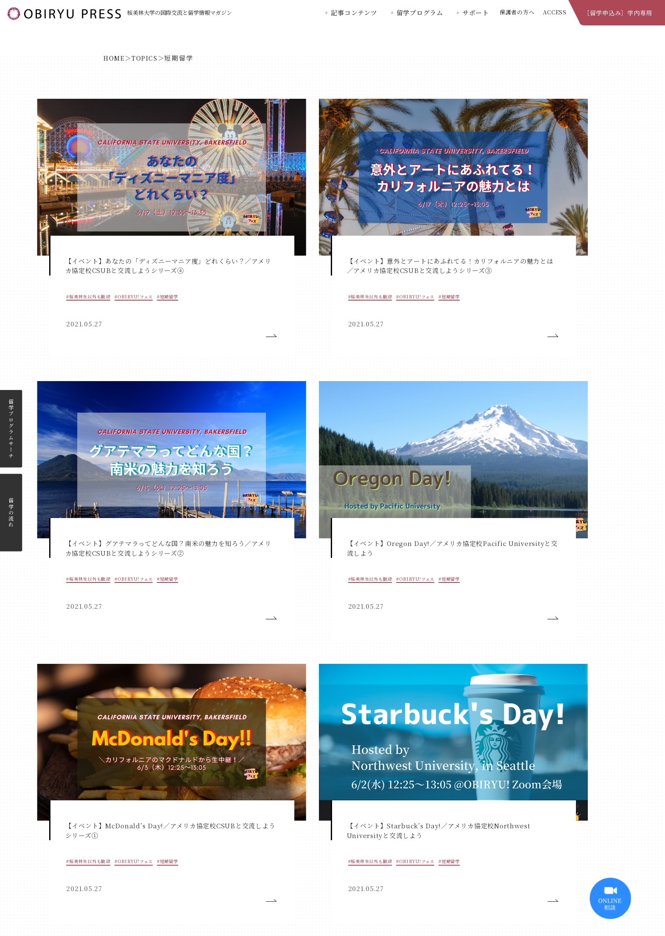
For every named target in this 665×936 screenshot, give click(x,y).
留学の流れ (11, 513)
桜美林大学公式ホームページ (333, 880)
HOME (116, 57)
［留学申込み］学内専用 (618, 12)
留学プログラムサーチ (11, 429)
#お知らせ (519, 407)
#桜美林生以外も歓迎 (76, 211)
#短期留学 (63, 225)
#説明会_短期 (415, 407)
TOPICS (150, 57)
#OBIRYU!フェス (123, 211)
